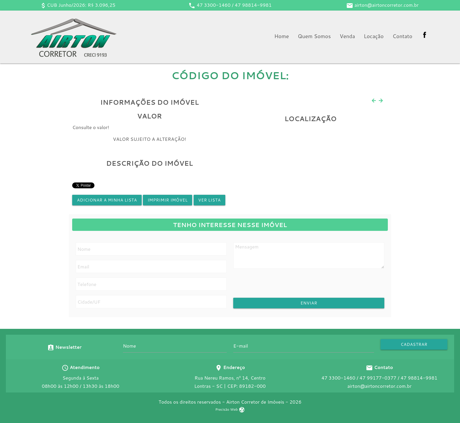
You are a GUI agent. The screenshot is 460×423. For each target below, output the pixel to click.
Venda (347, 36)
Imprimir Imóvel (167, 200)
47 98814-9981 (253, 4)
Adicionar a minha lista (107, 200)
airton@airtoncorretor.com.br (386, 4)
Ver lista (209, 200)
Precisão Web (230, 409)
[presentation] (281, 286)
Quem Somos (314, 36)
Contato (402, 36)
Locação (374, 36)
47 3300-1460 (214, 4)
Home (281, 36)
